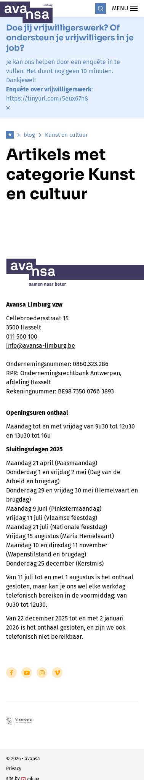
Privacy (13, 768)
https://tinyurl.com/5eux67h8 (47, 98)
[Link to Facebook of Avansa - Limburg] (11, 672)
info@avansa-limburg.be (40, 345)
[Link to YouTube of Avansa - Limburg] (26, 672)
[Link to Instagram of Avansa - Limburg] (42, 672)
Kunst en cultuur (66, 134)
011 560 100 (21, 336)
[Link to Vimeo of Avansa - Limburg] (57, 672)
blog (29, 134)
